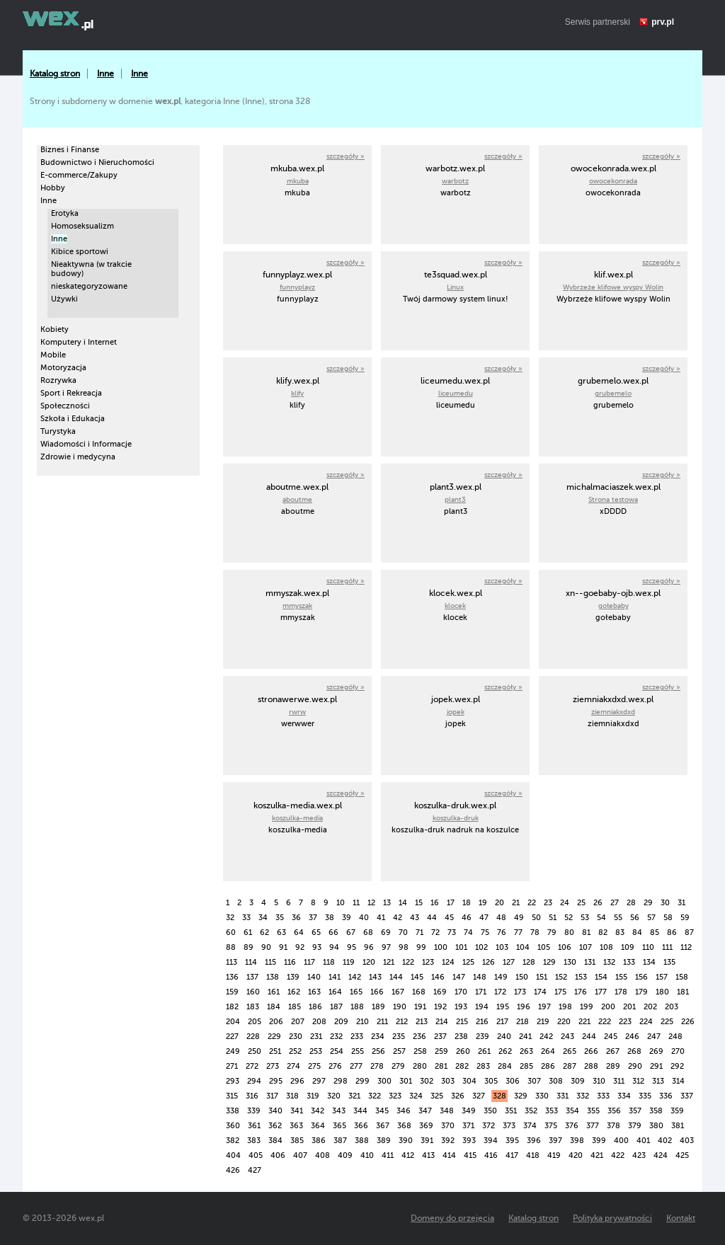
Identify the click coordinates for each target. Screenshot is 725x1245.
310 (599, 1081)
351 (511, 1110)
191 (420, 1006)
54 (601, 917)
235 (398, 1036)
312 (638, 1081)
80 (569, 932)
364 (318, 1125)
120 (368, 962)
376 (571, 1125)
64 (299, 932)
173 (520, 992)
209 (341, 1021)
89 (248, 947)
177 (601, 992)
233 (356, 1036)
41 (381, 917)
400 (621, 1140)
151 (541, 977)
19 (483, 902)
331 (562, 1096)
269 (656, 1051)
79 (551, 932)
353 (551, 1110)
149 (501, 977)
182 (232, 1006)
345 (382, 1110)
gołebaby (613, 605)
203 (671, 1006)
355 (593, 1110)
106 (564, 947)
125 (468, 962)
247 (654, 1036)
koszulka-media (297, 818)
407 (300, 1155)
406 (277, 1155)
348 (447, 1110)
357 (635, 1110)
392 (448, 1140)
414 (449, 1155)
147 (458, 977)
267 (613, 1051)
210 (362, 1021)
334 (624, 1096)
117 (309, 962)
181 (683, 992)
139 (293, 977)
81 (586, 932)
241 (525, 1036)
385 (297, 1140)
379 (634, 1125)
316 (252, 1096)
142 (354, 977)
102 (481, 947)
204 (233, 1021)
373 (509, 1125)
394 (491, 1140)
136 (232, 977)
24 (564, 902)
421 (596, 1155)
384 (275, 1140)
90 (266, 947)
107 (585, 947)
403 (687, 1140)
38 (329, 917)
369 (426, 1125)
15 (419, 902)
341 (296, 1110)
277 (356, 1066)
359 (677, 1110)
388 (362, 1140)
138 (272, 977)
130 (570, 962)
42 (397, 917)
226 (688, 1021)
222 (604, 1021)
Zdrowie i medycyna (77, 456)
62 (264, 932)
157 (662, 977)
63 (281, 932)
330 (542, 1096)
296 (297, 1081)
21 (516, 902)
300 (384, 1081)
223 (625, 1021)
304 (469, 1081)
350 (490, 1110)
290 (635, 1066)
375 (550, 1125)
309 (578, 1081)
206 (276, 1021)
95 (351, 947)
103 (502, 947)
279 (398, 1066)
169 (440, 992)
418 (533, 1155)
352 (531, 1110)
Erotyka (65, 213)
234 (377, 1036)
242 (546, 1036)
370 (448, 1125)
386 (319, 1140)
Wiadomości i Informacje (86, 444)
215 (462, 1021)
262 (505, 1051)
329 (520, 1096)
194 (482, 1006)
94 (334, 947)
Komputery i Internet (78, 342)
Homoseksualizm (82, 226)
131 (589, 962)
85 (654, 932)
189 (378, 1006)
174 (540, 992)
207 (297, 1021)
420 (576, 1155)
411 (388, 1155)
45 (449, 917)
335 (645, 1096)
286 (548, 1066)
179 (641, 992)
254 (336, 1051)
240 (504, 1036)
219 (543, 1021)
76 (501, 932)
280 (420, 1066)
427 (254, 1170)
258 (420, 1051)
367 (382, 1125)
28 (631, 902)
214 (441, 1021)
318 (292, 1096)
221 (584, 1021)
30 (665, 902)
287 (569, 1066)
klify (297, 393)
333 (603, 1096)
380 (656, 1125)
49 (519, 917)
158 (681, 977)
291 (656, 1066)
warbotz (455, 181)
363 (296, 1125)
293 (232, 1081)
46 (467, 917)
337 (686, 1096)
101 (461, 947)
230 (295, 1036)
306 (513, 1081)
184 (273, 1006)
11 (356, 902)
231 (316, 1036)
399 (599, 1140)
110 (648, 947)
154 (601, 977)
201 (629, 1006)
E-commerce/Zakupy (79, 175)
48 (501, 917)
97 (386, 947)
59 (685, 917)
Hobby (52, 188)
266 (591, 1051)
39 (346, 917)
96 (369, 947)
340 (275, 1110)
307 (534, 1081)
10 (340, 902)
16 (434, 902)
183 (252, 1006)
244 (589, 1036)
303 (448, 1081)
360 (233, 1125)
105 (543, 947)
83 (619, 932)
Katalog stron (55, 74)
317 (272, 1096)
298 (340, 1081)
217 (502, 1021)
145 (417, 977)
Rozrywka (58, 380)
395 (512, 1140)
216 (482, 1021)
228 (253, 1036)
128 (529, 962)
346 (403, 1110)
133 (629, 962)
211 (382, 1021)
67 (350, 932)
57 (651, 917)
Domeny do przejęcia (452, 1218)
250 (254, 1051)
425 (682, 1155)
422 (617, 1155)
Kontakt (680, 1218)
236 (419, 1036)
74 (468, 932)
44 (432, 917)
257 (399, 1051)
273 (272, 1066)
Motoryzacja (63, 367)
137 (252, 977)
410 (367, 1155)
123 (428, 962)
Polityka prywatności (612, 1218)
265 (569, 1051)
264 (548, 1051)
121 (388, 962)
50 (536, 917)
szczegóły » (345, 156)
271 (232, 1066)
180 (662, 992)
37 (313, 917)
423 (639, 1155)
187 (336, 1006)
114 (251, 962)
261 (484, 1051)
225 (667, 1021)
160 (253, 992)
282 (462, 1066)
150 (521, 977)
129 (549, 962)
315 (232, 1096)
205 (254, 1021)
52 (568, 917)
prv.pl (662, 22)
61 (248, 932)
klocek (455, 605)
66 (333, 932)
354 (572, 1110)
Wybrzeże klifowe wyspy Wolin (613, 287)
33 (246, 917)
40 (364, 917)
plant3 (455, 499)
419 (554, 1155)
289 (613, 1066)
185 (294, 1006)
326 (457, 1096)
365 (339, 1125)
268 (634, 1051)
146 (438, 977)
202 (650, 1006)
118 (329, 962)
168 (419, 992)
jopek (455, 712)
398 (577, 1140)
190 (399, 1006)
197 (544, 1006)
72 (435, 932)
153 (581, 977)
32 (230, 917)
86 (672, 932)
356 (614, 1110)
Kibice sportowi (79, 251)
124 (448, 962)
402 (665, 1140)
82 (602, 932)
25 (581, 902)
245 (610, 1036)
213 (422, 1021)
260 (463, 1051)
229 (274, 1036)
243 (567, 1036)
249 (233, 1051)
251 (275, 1051)
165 (356, 992)
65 (316, 932)
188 (357, 1006)
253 (315, 1051)
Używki (64, 299)
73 (451, 932)
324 (416, 1096)
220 (564, 1021)
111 (667, 947)
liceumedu (455, 393)
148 (479, 977)
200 (608, 1006)
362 (275, 1125)
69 (386, 932)
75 (485, 932)
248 (675, 1036)
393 (469, 1140)
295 (275, 1081)
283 (483, 1066)
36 (296, 917)
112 (686, 947)
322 (374, 1096)
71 (419, 932)
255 (357, 1051)
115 (270, 962)
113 (231, 962)
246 (632, 1036)
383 (254, 1140)
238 (461, 1036)
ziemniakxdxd (613, 712)
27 (614, 902)
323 (395, 1096)
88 (231, 947)
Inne (105, 74)
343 (339, 1110)
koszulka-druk (456, 818)
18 (466, 902)
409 (345, 1155)
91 (283, 947)
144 (396, 977)
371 (468, 1125)
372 (488, 1125)
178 (621, 992)
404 (233, 1155)
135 (669, 962)
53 (585, 917)
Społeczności (65, 406)
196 (523, 1006)
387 (340, 1140)
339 (254, 1110)
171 (480, 992)
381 (677, 1125)
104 (523, 947)
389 (384, 1140)
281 (441, 1066)
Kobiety (54, 329)
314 (678, 1081)
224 (646, 1021)
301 (405, 1081)
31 (681, 902)
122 (408, 962)
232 (336, 1036)
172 (500, 992)
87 (689, 932)
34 (263, 917)
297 (319, 1081)
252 (295, 1051)
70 (403, 932)
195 (502, 1006)
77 (518, 932)
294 (254, 1081)
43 (414, 917)
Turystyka (58, 431)
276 (335, 1066)
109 (627, 947)
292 (677, 1066)
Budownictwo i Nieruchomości (97, 162)
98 (404, 947)
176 (580, 992)
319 (313, 1096)
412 (407, 1155)
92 (299, 947)
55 (618, 917)
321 (354, 1096)
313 (658, 1081)
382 (232, 1140)
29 (648, 902)
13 (387, 902)
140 (314, 977)
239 (482, 1036)
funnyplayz (297, 287)
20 (499, 902)
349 (469, 1110)
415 (470, 1155)
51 (552, 917)
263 (526, 1051)
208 (319, 1021)
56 (634, 917)
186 (315, 1006)
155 (621, 977)
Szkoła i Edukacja (72, 418)
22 (531, 902)
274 (293, 1066)
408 (322, 1155)
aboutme (297, 499)
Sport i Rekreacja (71, 393)
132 (609, 962)
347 (425, 1110)
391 (427, 1140)
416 (491, 1155)
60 (231, 932)
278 (377, 1066)
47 (484, 917)
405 (256, 1155)
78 (535, 932)
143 (375, 977)
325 (436, 1096)
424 (660, 1155)
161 (274, 992)
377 (592, 1125)
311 (618, 1081)
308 (556, 1081)
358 (656, 1110)
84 (637, 932)
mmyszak (297, 605)
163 (314, 992)
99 (421, 947)
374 (530, 1125)
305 (491, 1081)
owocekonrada (613, 181)
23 (548, 902)
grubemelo (613, 393)
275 (314, 1066)
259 (441, 1051)
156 (641, 977)
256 (378, 1051)
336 (666, 1096)
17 (451, 902)
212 (402, 1021)
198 (565, 1006)
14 (403, 902)
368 (404, 1125)
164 (335, 992)
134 (649, 962)
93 (316, 947)
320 (334, 1096)
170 (461, 992)
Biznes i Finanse (69, 149)
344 (360, 1110)
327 (478, 1096)
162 (293, 992)
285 (526, 1066)
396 (534, 1140)
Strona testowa (613, 499)
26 (598, 902)
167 (398, 992)
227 (232, 1036)
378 (613, 1125)
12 (371, 902)
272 (252, 1066)
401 (643, 1140)
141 (335, 977)
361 (254, 1125)
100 (440, 947)
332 (582, 1096)
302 (426, 1081)
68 (368, 932)
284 (505, 1066)
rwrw (297, 712)
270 (678, 1051)
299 (362, 1081)
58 (668, 917)
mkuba (298, 181)
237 (440, 1036)
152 (561, 977)
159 (232, 992)
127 (509, 962)
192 (440, 1006)
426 (233, 1170)
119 (349, 962)
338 (232, 1110)
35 (279, 917)
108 (606, 947)
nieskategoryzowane (89, 286)
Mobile (53, 355)
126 (488, 962)
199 (586, 1006)
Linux (455, 287)
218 (522, 1021)
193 (461, 1006)
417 (512, 1155)
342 (317, 1110)
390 (406, 1140)
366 (361, 1125)
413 (428, 1155)
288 (591, 1066)
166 (377, 992)
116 (290, 962)
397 (555, 1140)
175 (560, 992)
